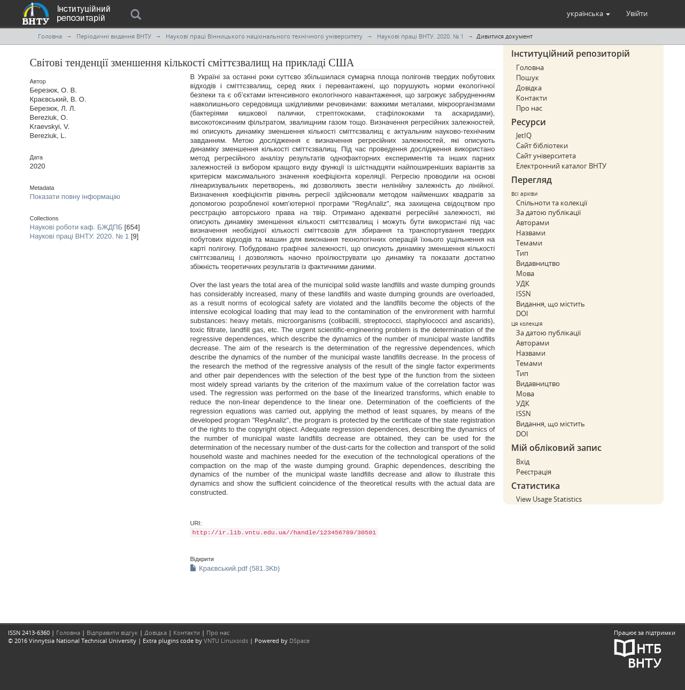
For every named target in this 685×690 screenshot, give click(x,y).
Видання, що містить (550, 304)
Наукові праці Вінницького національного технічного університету (264, 36)
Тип (522, 253)
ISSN (523, 293)
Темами (529, 243)
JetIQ (524, 135)
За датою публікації (548, 212)
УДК (522, 283)
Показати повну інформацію (75, 197)
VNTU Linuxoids (226, 641)
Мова (525, 273)
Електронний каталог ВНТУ (561, 166)
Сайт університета (546, 155)
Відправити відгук (112, 632)
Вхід (522, 461)
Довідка (529, 88)
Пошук (527, 77)
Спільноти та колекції (551, 203)
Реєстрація (533, 472)
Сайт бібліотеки (542, 145)
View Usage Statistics (549, 499)
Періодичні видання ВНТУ (113, 36)
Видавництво (538, 263)
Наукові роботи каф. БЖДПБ (76, 227)
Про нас (529, 108)
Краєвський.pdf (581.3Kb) (235, 568)
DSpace (299, 641)
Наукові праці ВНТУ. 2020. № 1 (420, 36)
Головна (50, 36)
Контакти (531, 98)
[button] (588, 13)
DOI (522, 313)
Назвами (530, 232)
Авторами (532, 222)
